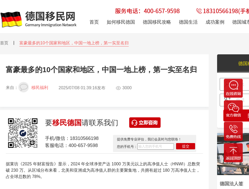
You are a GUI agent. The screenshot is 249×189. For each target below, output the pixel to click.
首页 (4, 43)
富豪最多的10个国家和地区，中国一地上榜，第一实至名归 (74, 43)
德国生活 (188, 22)
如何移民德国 (121, 22)
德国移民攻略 (157, 22)
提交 (185, 146)
